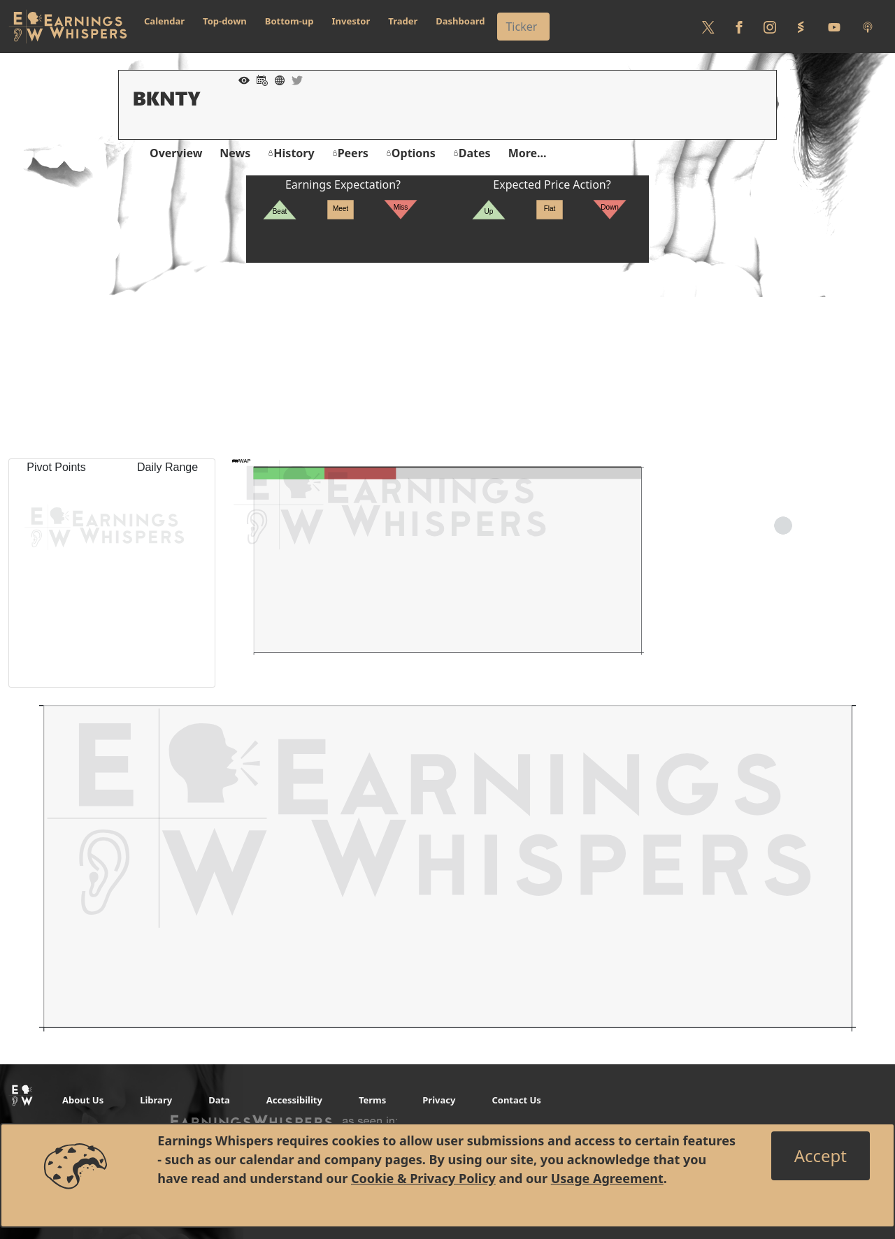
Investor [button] (351, 21)
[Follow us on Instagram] (770, 26)
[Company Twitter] (294, 79)
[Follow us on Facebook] (739, 26)
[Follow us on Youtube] (834, 26)
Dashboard (460, 21)
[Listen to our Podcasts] (868, 26)
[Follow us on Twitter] (708, 26)
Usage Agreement (607, 1178)
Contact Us (516, 1100)
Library (156, 1100)
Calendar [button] (164, 21)
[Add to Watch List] (240, 79)
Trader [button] (402, 21)
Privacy (438, 1100)
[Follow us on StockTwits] (800, 26)
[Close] (820, 1155)
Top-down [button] (225, 21)
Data (219, 1100)
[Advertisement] (447, 360)
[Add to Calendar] (259, 79)
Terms (372, 1100)
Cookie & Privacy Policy (423, 1178)
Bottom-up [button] (289, 21)
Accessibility (294, 1100)
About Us (82, 1100)
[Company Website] (276, 79)
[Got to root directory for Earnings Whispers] (67, 27)
